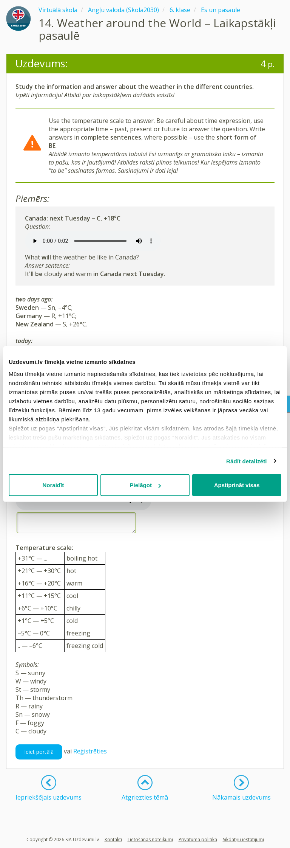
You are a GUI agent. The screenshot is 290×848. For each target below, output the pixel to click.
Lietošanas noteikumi (150, 839)
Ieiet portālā (39, 751)
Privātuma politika (198, 839)
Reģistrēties (90, 751)
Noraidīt (53, 485)
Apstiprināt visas (237, 485)
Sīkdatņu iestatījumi (243, 839)
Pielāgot (145, 485)
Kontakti (113, 839)
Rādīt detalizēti (246, 461)
